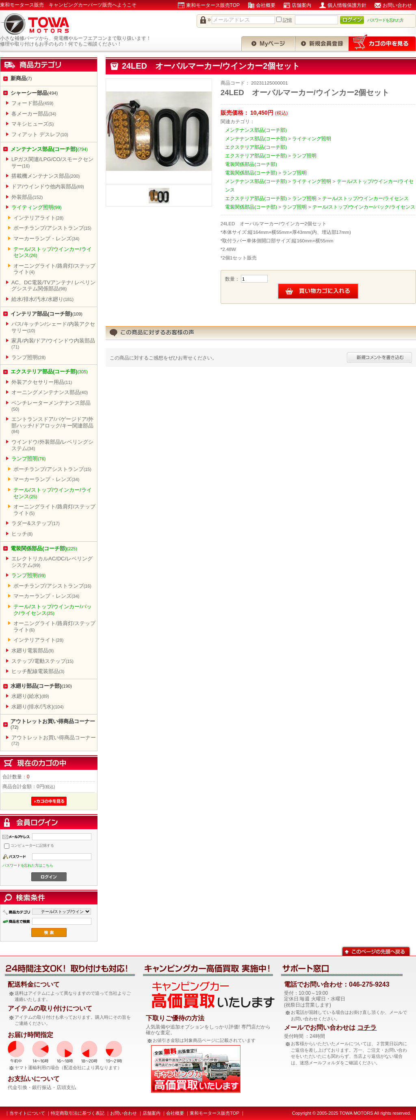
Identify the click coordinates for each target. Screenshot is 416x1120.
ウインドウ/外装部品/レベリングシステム (52, 445)
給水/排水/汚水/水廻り (42, 299)
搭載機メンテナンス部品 (45, 176)
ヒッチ (21, 534)
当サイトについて (27, 1113)
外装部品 (27, 197)
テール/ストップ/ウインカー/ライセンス (52, 252)
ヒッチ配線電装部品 (37, 671)
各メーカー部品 (33, 114)
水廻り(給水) (30, 696)
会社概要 (265, 5)
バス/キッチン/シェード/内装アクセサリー (53, 327)
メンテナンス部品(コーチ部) (49, 149)
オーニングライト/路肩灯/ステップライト (54, 269)
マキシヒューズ (32, 124)
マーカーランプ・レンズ (46, 238)
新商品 (21, 78)
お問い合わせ (397, 5)
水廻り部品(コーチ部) (41, 686)
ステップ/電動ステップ (42, 661)
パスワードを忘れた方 (385, 20)
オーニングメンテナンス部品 (49, 392)
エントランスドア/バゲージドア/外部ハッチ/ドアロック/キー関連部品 (52, 425)
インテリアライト (38, 218)
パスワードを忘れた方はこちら (27, 865)
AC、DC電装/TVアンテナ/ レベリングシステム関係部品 (53, 285)
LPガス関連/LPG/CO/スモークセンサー (52, 162)
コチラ (367, 1027)
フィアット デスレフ (39, 134)
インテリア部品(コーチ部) (46, 314)
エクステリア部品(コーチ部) (49, 371)
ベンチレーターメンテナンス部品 (51, 406)
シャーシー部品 (34, 93)
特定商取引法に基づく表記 (77, 1113)
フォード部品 (32, 103)
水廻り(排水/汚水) (37, 707)
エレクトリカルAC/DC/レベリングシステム (52, 562)
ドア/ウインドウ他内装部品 (47, 186)
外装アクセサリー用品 (41, 382)
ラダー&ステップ (35, 523)
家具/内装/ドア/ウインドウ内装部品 (53, 343)
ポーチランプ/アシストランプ (52, 228)
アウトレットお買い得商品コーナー (53, 724)
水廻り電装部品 (32, 650)
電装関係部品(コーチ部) (44, 548)
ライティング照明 (36, 207)
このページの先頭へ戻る (376, 951)
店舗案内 (301, 5)
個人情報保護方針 (346, 5)
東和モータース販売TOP (213, 5)
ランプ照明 (28, 357)
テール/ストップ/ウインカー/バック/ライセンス (52, 610)
